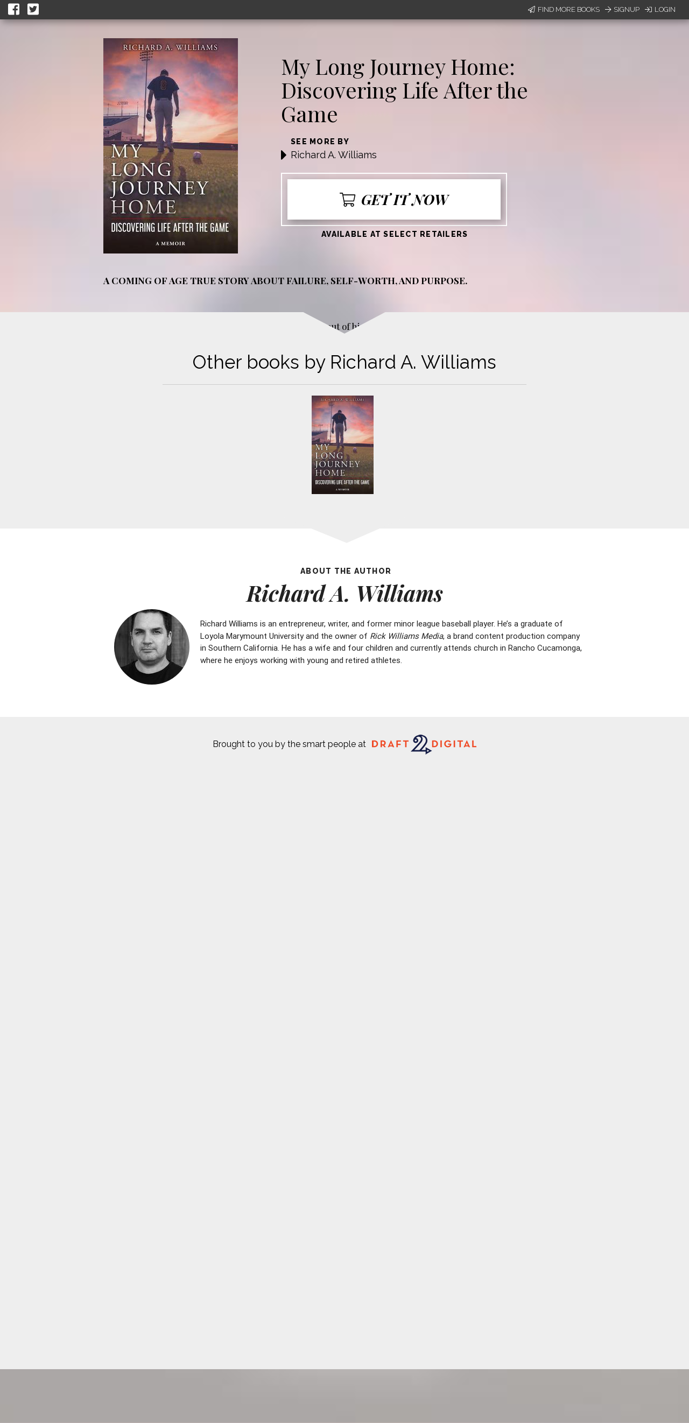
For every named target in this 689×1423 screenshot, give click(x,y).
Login (660, 9)
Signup (622, 9)
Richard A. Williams (334, 154)
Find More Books (564, 9)
